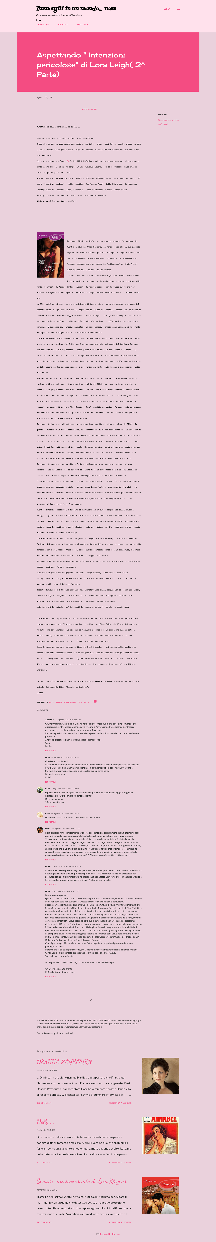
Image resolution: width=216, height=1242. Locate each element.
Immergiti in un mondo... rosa (76, 9)
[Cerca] (167, 8)
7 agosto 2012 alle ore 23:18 (65, 757)
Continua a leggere (120, 1103)
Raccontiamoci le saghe (168, 120)
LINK (68, 161)
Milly (47, 828)
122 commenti (44, 1103)
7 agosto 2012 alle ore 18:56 (69, 719)
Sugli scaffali (81, 24)
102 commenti (44, 1162)
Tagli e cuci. (163, 124)
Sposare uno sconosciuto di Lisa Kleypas (81, 1181)
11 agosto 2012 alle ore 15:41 (66, 828)
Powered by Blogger (108, 1234)
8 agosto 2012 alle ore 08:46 (66, 788)
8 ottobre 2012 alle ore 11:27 (65, 891)
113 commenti (44, 1222)
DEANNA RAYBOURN (64, 1062)
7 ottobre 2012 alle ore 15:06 (67, 866)
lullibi (47, 788)
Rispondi (50, 750)
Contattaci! (61, 24)
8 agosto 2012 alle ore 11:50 (65, 813)
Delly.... (45, 1121)
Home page (41, 24)
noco (47, 813)
